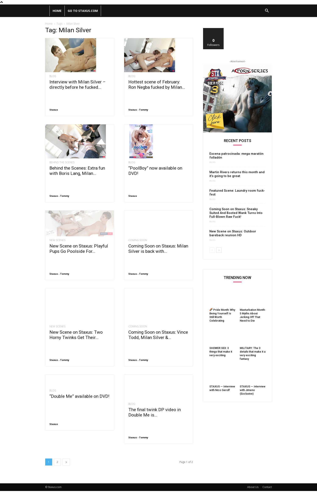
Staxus (53, 109)
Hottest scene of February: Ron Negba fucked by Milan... (156, 84)
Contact (267, 491)
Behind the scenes (61, 162)
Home (57, 11)
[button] (267, 11)
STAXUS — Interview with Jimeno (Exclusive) (252, 390)
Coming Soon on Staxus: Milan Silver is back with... (158, 257)
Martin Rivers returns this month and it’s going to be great (237, 174)
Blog (52, 76)
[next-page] (66, 466)
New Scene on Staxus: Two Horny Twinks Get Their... (76, 334)
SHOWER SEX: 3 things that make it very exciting (220, 351)
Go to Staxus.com (83, 11)
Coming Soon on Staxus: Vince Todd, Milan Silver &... (158, 339)
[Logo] (47, 10)
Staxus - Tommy (138, 109)
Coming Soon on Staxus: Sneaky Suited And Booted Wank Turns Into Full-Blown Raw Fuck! (235, 213)
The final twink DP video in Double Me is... (154, 416)
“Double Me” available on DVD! (79, 400)
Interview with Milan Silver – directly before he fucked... (77, 84)
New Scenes (57, 248)
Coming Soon (137, 248)
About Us (252, 491)
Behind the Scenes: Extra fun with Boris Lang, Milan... (77, 171)
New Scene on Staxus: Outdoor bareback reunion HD (232, 233)
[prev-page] (212, 250)
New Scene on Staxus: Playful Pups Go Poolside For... (78, 257)
